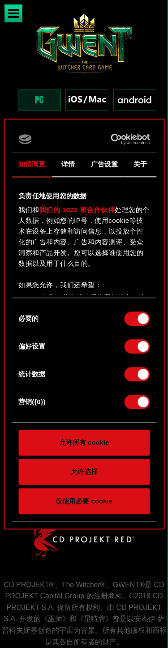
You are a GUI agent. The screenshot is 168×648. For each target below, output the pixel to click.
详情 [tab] (68, 164)
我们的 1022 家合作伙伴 (77, 209)
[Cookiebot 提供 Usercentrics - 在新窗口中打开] (114, 139)
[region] (84, 71)
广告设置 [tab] (104, 164)
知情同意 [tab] (31, 164)
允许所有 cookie (84, 442)
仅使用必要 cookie (84, 501)
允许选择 (84, 471)
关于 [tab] (140, 164)
